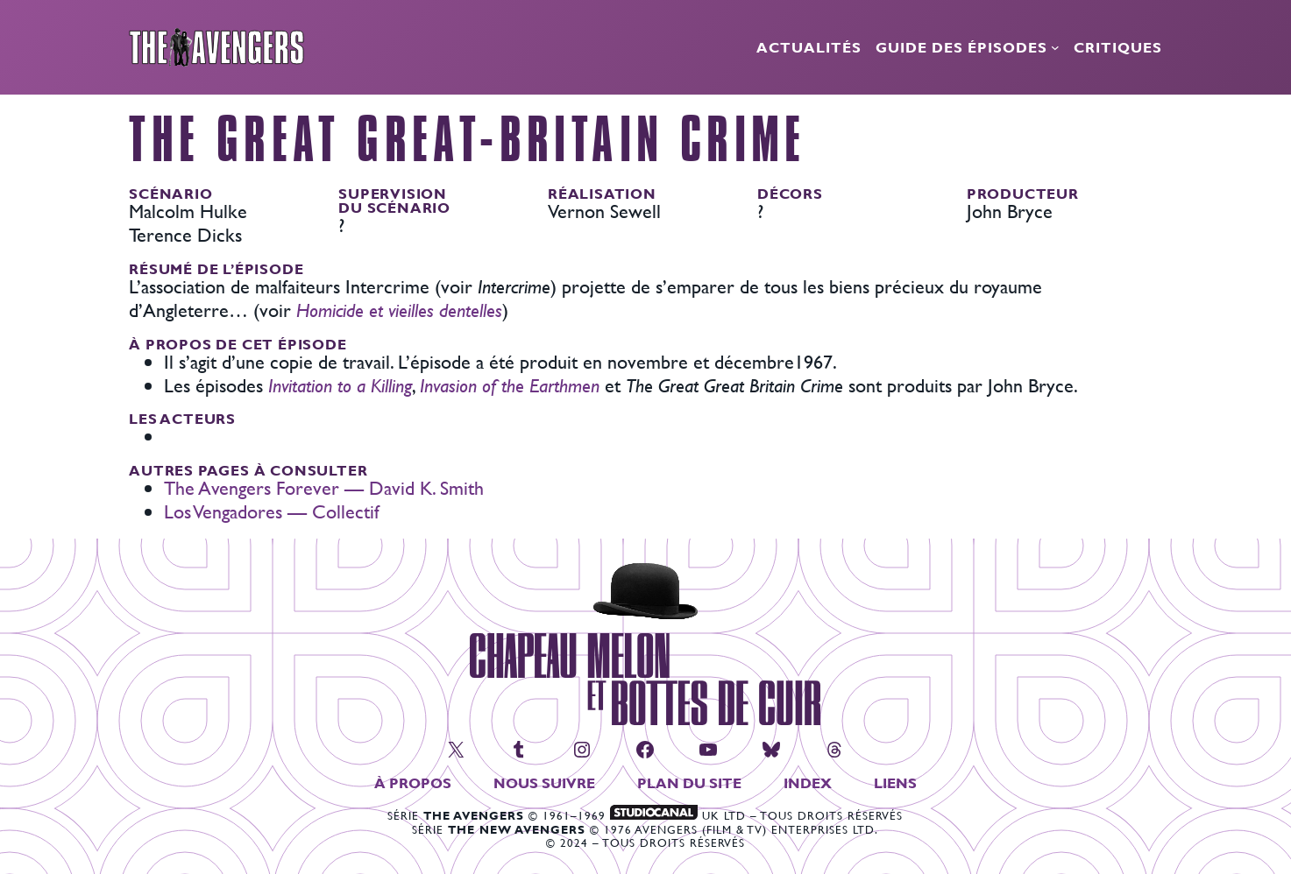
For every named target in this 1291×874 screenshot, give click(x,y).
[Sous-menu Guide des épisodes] (1055, 47)
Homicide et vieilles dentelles (399, 310)
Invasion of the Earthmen (509, 385)
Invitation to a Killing (340, 385)
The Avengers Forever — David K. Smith (324, 488)
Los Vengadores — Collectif (271, 511)
